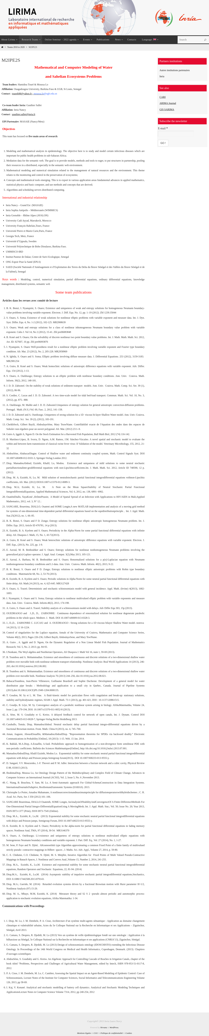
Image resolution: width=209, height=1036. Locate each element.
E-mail (163, 128)
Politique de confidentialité (112, 1033)
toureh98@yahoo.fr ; (28, 93)
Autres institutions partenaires (176, 70)
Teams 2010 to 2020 (16, 47)
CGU (96, 1033)
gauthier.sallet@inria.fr (23, 114)
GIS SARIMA (168, 109)
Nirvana (103, 1027)
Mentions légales (84, 1033)
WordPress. (114, 1027)
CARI (163, 97)
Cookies (128, 1033)
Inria (162, 76)
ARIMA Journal (169, 103)
